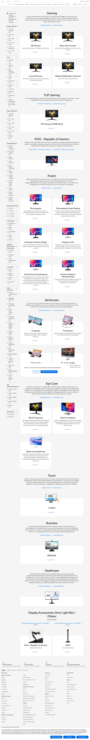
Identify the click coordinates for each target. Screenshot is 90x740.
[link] (3, 4)
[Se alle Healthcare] (59, 586)
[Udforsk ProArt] (46, 188)
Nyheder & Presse (49, 682)
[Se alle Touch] (57, 488)
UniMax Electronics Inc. (50, 691)
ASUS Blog (69, 698)
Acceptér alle (82, 737)
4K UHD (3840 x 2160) (11, 147)
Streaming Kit (26, 712)
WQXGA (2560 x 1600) (11, 199)
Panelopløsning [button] (12, 143)
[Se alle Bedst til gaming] (36, 429)
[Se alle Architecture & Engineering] (36, 289)
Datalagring (25, 684)
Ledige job (47, 686)
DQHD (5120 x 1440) (11, 193)
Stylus (24, 724)
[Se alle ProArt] (57, 188)
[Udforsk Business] (46, 535)
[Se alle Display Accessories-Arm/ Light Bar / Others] (68, 624)
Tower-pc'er (4, 703)
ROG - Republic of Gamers (11, 72)
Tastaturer (25, 705)
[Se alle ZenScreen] (59, 310)
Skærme (3, 698)
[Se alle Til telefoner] (68, 339)
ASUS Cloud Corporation (51, 689)
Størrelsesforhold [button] (12, 206)
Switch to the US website (49, 371)
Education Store (70, 687)
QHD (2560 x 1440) (11, 167)
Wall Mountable (12, 350)
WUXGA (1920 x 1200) (11, 176)
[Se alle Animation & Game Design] (36, 252)
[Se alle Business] (58, 535)
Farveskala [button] (12, 267)
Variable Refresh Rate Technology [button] (12, 246)
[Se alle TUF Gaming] (59, 104)
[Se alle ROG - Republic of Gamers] (64, 149)
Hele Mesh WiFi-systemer (29, 696)
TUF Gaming (11, 65)
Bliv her (36, 371)
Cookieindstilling (56, 737)
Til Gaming (4, 684)
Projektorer (4, 710)
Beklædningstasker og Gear (29, 714)
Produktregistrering (49, 703)
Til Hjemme (4, 682)
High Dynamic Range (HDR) (11, 326)
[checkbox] (12, 30)
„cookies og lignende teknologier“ (73, 733)
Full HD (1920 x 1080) (11, 183)
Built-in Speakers (11, 338)
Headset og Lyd (26, 710)
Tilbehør (3, 694)
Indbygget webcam (11, 299)
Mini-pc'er (4, 708)
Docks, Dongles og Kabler (29, 721)
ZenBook (69, 696)
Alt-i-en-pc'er (5, 701)
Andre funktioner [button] (12, 289)
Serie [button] (12, 57)
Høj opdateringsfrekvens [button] (12, 385)
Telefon (3, 677)
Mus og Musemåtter (27, 707)
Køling (24, 675)
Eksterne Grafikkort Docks (29, 679)
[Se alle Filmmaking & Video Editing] (68, 220)
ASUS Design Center (71, 689)
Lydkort (25, 682)
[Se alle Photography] (36, 218)
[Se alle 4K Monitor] (36, 52)
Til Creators (4, 689)
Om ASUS (47, 675)
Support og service (49, 696)
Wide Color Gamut (10, 312)
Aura (68, 703)
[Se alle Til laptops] (36, 340)
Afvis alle (69, 737)
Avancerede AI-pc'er (71, 684)
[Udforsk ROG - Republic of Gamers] (40, 149)
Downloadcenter (49, 705)
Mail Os (46, 698)
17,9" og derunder (11, 30)
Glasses (3, 712)
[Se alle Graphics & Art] (68, 252)
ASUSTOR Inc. (48, 684)
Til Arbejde (4, 687)
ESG (46, 679)
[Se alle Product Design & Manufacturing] (68, 286)
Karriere (47, 677)
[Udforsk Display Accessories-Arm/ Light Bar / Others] (36, 624)
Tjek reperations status (50, 714)
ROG (68, 691)
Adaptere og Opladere (28, 719)
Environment (70, 677)
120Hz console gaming (11, 360)
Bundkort (4, 717)
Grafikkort (4, 719)
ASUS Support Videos (50, 707)
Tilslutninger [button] (12, 221)
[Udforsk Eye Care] (46, 397)
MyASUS (47, 712)
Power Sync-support (11, 377)
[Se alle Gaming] (58, 25)
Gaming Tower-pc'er (6, 705)
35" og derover (11, 137)
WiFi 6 (24, 691)
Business (87, 1)
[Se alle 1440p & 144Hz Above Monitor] (68, 82)
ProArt (68, 693)
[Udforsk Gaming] (46, 25)
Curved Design (10, 333)
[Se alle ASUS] (68, 652)
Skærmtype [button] (12, 412)
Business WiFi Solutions (28, 700)
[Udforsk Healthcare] (45, 586)
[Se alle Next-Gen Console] (68, 54)
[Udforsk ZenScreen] (45, 310)
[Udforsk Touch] (47, 488)
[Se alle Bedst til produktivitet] (36, 465)
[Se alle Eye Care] (58, 397)
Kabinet (3, 722)
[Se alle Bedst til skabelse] (68, 429)
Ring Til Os (47, 700)
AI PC (68, 682)
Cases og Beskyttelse (28, 717)
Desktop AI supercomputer (29, 698)
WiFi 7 (24, 689)
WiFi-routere (26, 693)
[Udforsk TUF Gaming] (45, 104)
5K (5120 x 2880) (11, 153)
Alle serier (25, 670)
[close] (67, 365)
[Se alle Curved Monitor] (36, 84)
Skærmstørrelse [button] (12, 26)
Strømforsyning (26, 677)
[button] (82, 1)
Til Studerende (5, 691)
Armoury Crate (70, 700)
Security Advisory (49, 710)
